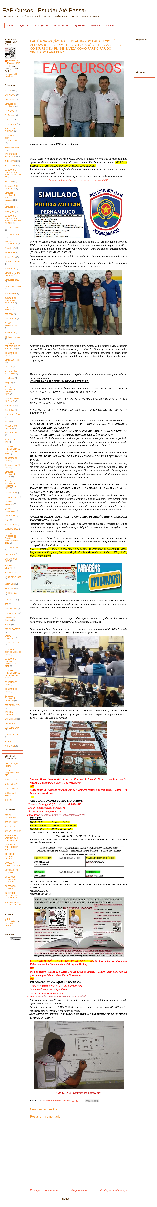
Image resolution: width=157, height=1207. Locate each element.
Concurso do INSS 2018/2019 (13, 400)
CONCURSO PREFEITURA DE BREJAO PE (12, 346)
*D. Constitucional (12, 337)
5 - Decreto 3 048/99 (10, 794)
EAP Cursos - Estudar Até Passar (44, 10)
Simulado (9, 181)
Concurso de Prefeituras (10, 105)
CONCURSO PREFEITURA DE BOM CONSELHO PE (13, 173)
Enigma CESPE (12, 735)
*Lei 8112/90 (10, 257)
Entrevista (9, 572)
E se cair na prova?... (10, 308)
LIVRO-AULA (10, 124)
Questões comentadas (10, 509)
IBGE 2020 (9, 741)
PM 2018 (8, 367)
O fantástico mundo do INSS (12, 324)
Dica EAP (9, 120)
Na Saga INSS (41, 25)
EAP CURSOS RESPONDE (11, 155)
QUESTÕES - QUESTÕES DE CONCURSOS (12, 895)
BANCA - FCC (11, 826)
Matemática (10, 584)
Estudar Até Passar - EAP (13, 62)
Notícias (8, 90)
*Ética (7, 421)
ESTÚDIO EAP (11, 497)
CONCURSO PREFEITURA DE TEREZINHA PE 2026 (12, 450)
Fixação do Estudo (13, 261)
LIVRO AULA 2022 (13, 577)
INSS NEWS (10, 161)
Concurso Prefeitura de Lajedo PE (10, 698)
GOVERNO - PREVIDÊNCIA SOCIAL (11, 847)
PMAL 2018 (10, 588)
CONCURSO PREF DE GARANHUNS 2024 (11, 662)
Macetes (110, 25)
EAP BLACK (10, 554)
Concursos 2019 (12, 280)
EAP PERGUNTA (12, 705)
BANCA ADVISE (12, 433)
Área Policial (10, 332)
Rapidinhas (9, 410)
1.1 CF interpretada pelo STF (12, 772)
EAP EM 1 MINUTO (9, 566)
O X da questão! (61, 25)
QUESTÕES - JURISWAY (11, 887)
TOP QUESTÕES (12, 414)
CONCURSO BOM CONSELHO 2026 (13, 652)
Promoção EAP (11, 593)
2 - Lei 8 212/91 (11, 779)
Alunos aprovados (12, 147)
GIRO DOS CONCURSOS (11, 242)
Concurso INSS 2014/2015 (11, 187)
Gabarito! (95, 25)
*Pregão (8, 382)
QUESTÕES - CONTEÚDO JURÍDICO (11, 879)
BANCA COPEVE (12, 629)
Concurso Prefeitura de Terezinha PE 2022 (10, 390)
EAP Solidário (11, 719)
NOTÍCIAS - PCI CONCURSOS (12, 871)
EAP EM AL (10, 405)
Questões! (80, 25)
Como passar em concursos (12, 274)
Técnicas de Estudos (10, 619)
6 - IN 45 (8, 800)
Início (10, 25)
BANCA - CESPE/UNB (10, 816)
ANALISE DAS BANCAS (11, 427)
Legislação (24, 25)
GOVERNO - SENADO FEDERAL (10, 856)
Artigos (8, 624)
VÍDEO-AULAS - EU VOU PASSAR (13, 903)
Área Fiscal (9, 378)
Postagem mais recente (44, 1190)
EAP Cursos (10, 99)
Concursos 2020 (12, 547)
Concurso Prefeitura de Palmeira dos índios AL (10, 196)
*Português (9, 211)
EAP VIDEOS (11, 319)
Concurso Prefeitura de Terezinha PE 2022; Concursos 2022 (12, 538)
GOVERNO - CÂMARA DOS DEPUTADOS (11, 837)
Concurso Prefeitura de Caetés (10, 474)
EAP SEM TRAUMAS (9, 713)
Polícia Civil (10, 746)
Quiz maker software (10, 924)
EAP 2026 (9, 314)
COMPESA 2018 (12, 643)
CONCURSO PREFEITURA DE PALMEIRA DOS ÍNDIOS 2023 (12, 674)
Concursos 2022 (12, 227)
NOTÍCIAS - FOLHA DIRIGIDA (12, 864)
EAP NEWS (10, 95)
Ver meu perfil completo (11, 75)
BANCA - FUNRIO (13, 831)
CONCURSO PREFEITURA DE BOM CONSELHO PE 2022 (13, 219)
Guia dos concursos (9, 503)
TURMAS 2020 (11, 613)
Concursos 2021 (12, 234)
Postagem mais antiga (113, 1190)
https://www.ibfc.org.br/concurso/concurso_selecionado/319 (78, 180)
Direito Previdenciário (11, 920)
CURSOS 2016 (11, 529)
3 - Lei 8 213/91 (11, 784)
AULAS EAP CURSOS (10, 130)
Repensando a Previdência (11, 372)
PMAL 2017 (10, 248)
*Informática (10, 268)
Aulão (7, 520)
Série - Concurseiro (10, 205)
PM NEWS (9, 111)
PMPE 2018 (10, 252)
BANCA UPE (10, 524)
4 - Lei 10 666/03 (12, 789)
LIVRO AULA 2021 (13, 286)
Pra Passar (9, 115)
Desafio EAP (10, 493)
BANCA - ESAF (11, 822)
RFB (6, 604)
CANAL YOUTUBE (9, 637)
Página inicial (79, 1190)
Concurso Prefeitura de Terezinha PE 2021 (10, 484)
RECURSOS (10, 600)
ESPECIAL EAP (12, 728)
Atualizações (10, 165)
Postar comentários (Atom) (82, 1199)
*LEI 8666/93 (10, 293)
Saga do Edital (11, 609)
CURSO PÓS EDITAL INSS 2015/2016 (10, 300)
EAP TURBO (10, 723)
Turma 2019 (10, 515)
